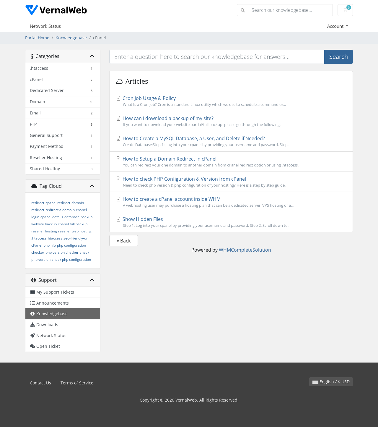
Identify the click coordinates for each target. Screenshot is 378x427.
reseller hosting (44, 231)
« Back (124, 240)
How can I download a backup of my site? (231, 121)
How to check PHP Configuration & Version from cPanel (231, 182)
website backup (44, 224)
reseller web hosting (75, 231)
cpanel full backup (72, 224)
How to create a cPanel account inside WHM (231, 202)
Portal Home (37, 38)
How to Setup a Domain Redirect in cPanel (231, 162)
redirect (37, 202)
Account (336, 26)
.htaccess (39, 238)
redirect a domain (60, 209)
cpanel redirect (57, 202)
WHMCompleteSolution (245, 250)
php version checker (62, 252)
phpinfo (49, 245)
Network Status (45, 26)
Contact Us (40, 383)
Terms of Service (77, 383)
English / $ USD (331, 381)
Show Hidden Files (231, 222)
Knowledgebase (71, 38)
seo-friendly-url (76, 238)
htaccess (55, 238)
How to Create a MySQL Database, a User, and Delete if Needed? (231, 141)
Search (338, 57)
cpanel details (51, 216)
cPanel (36, 245)
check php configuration (71, 259)
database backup (78, 216)
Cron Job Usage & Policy (231, 101)
